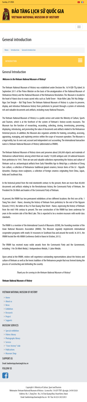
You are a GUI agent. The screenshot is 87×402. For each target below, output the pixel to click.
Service (8, 342)
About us (9, 301)
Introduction (15, 50)
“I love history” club (13, 346)
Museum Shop (11, 353)
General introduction (29, 50)
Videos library (11, 334)
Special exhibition (12, 331)
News (8, 305)
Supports (9, 320)
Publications (10, 350)
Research (9, 313)
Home (6, 50)
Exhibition (9, 309)
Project (8, 316)
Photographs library (13, 338)
